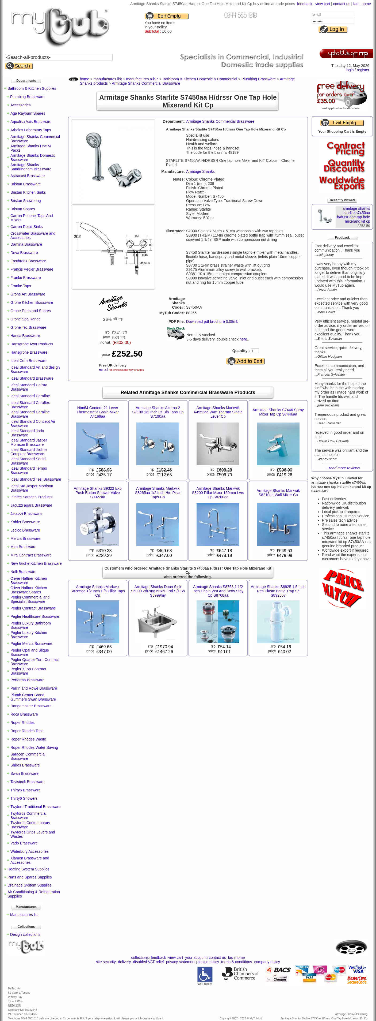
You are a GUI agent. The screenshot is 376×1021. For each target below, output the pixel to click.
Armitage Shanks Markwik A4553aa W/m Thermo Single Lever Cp (218, 412)
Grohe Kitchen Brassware (31, 302)
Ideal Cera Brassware (28, 360)
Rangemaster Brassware (31, 706)
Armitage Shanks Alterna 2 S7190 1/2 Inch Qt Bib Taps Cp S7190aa (157, 412)
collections (140, 957)
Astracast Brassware (27, 176)
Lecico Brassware (25, 530)
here (243, 339)
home (366, 4)
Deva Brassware (24, 252)
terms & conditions (236, 962)
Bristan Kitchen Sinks (28, 192)
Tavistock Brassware (27, 782)
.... (342, 468)
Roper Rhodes (22, 722)
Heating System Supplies (28, 869)
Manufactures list (24, 914)
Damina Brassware (26, 244)
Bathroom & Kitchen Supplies (31, 88)
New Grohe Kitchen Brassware (36, 563)
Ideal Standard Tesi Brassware (35, 479)
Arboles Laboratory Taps (30, 130)
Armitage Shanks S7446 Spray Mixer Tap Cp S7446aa (278, 412)
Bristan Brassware (25, 184)
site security (106, 962)
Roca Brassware (24, 714)
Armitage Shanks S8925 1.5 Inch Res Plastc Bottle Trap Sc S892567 (278, 591)
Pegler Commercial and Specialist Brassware (29, 599)
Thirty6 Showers (23, 798)
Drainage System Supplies (29, 885)
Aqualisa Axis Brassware (30, 121)
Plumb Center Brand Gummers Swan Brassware (33, 697)
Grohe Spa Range (25, 319)
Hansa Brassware (25, 336)
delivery (124, 962)
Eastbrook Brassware (28, 261)
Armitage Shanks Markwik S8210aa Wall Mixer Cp (278, 492)
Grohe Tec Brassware (28, 327)
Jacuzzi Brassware (26, 513)
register (363, 70)
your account (195, 957)
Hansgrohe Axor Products (31, 344)
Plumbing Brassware (27, 97)
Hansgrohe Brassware (29, 352)
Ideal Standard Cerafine (30, 396)
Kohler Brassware (25, 522)
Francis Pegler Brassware (31, 269)
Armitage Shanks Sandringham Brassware (30, 167)
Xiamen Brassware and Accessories (29, 860)
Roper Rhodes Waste (28, 739)
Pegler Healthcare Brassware (34, 616)
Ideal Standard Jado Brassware (27, 433)
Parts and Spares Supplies (29, 877)
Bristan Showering (25, 201)
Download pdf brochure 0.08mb (212, 321)
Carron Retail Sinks (26, 227)
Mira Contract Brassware (31, 555)
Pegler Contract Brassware (32, 608)
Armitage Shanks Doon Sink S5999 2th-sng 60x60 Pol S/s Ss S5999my (158, 591)
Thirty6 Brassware (25, 790)
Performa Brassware (27, 680)
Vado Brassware (24, 843)
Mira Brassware (23, 547)
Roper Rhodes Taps (26, 731)
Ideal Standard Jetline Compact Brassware (28, 451)
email (103, 369)
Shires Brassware (25, 765)
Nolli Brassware (23, 572)
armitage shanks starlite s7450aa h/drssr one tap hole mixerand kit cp (353, 214)
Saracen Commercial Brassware (27, 756)
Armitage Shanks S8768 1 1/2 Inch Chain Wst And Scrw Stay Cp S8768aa (218, 591)
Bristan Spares (22, 209)
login (350, 70)
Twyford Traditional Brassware (35, 807)
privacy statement (180, 962)
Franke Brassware (25, 277)
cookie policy (208, 962)
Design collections (25, 934)
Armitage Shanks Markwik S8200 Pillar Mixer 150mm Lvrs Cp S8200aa (218, 492)
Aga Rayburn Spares (27, 113)
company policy (267, 962)
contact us (341, 4)
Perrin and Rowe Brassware (33, 688)
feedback (304, 4)
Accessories (20, 105)
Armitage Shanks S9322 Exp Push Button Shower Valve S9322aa (98, 492)
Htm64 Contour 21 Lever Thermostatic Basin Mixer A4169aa (97, 412)
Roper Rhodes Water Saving (34, 747)
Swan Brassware (24, 773)
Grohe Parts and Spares (30, 311)
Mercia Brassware (25, 538)
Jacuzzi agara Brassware (31, 505)
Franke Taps (20, 286)
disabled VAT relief (148, 962)
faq (355, 4)
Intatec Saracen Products (31, 497)
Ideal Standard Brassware (31, 378)
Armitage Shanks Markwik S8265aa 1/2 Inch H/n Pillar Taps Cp (158, 492)
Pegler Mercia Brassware (31, 643)
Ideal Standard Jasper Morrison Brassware (28, 442)
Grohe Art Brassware (27, 294)
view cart (322, 4)
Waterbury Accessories (29, 851)
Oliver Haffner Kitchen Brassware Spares (28, 590)
